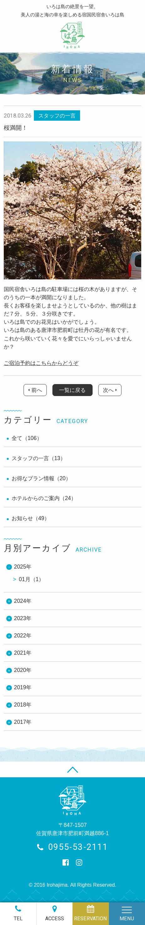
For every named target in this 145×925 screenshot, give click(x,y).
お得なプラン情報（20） (41, 478)
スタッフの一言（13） (39, 458)
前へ (36, 390)
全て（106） (27, 438)
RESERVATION (90, 919)
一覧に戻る (72, 390)
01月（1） (31, 579)
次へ (108, 390)
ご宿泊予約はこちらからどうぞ (41, 363)
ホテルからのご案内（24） (44, 498)
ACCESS (54, 919)
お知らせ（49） (31, 518)
